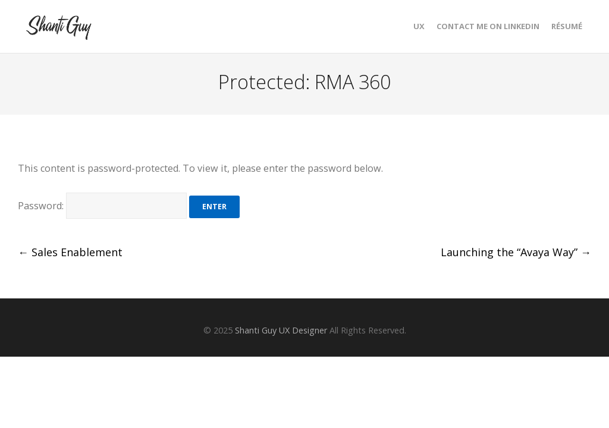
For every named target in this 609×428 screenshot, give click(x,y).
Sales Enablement (70, 252)
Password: (102, 205)
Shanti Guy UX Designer (281, 330)
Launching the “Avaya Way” (516, 252)
